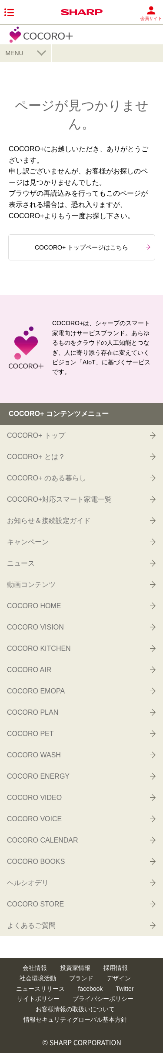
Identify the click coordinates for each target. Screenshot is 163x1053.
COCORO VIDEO (80, 797)
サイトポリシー (38, 998)
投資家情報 (75, 967)
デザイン (118, 978)
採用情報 (115, 967)
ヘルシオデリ (80, 882)
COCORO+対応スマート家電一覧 (80, 499)
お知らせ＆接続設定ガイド (80, 520)
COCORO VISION (80, 627)
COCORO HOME (80, 605)
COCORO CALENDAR (80, 840)
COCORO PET (80, 733)
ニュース (80, 563)
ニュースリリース (40, 988)
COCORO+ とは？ (80, 456)
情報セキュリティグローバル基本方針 (75, 1019)
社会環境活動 (38, 978)
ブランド (81, 978)
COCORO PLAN (80, 712)
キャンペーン (80, 541)
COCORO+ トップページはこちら (92, 247)
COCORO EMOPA (80, 691)
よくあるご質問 (80, 925)
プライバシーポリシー (103, 998)
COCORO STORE (80, 904)
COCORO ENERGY (80, 776)
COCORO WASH (80, 755)
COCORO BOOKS (80, 861)
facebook (90, 988)
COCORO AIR (80, 669)
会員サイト (151, 13)
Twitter (124, 988)
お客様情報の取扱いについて (75, 1009)
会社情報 (35, 967)
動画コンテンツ (80, 584)
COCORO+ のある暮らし (80, 478)
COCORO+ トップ (80, 435)
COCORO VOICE (80, 818)
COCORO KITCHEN (80, 648)
